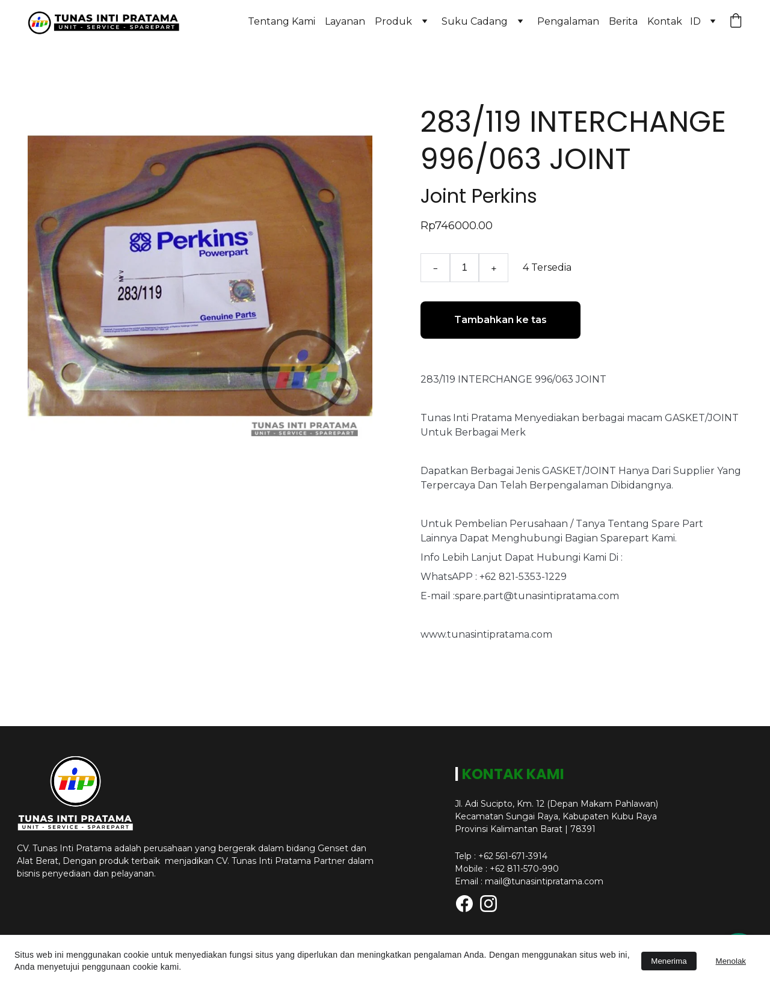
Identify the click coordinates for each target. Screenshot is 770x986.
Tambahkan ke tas (500, 319)
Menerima (668, 961)
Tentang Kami (281, 21)
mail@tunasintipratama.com (544, 881)
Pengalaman (568, 21)
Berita (623, 21)
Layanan (345, 21)
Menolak (731, 961)
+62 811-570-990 (524, 868)
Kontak (664, 21)
